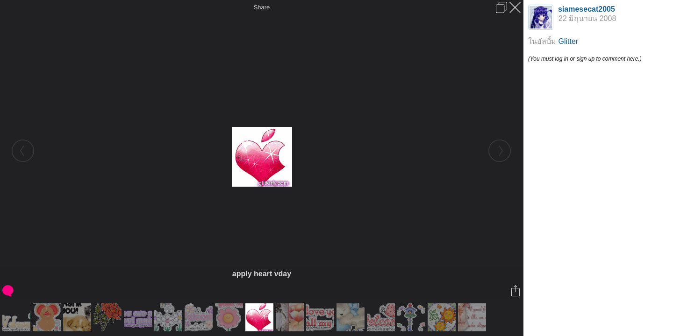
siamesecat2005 (586, 9)
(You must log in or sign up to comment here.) (585, 59)
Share (262, 7)
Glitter (568, 41)
